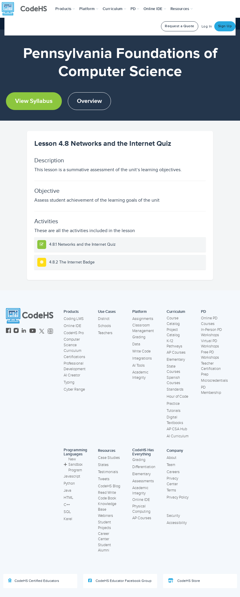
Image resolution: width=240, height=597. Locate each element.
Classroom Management (143, 328)
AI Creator (72, 375)
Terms (171, 490)
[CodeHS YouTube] (32, 331)
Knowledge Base (107, 506)
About (171, 457)
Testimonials (108, 472)
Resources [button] (181, 9)
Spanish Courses (173, 380)
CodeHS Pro (74, 333)
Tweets (103, 479)
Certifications (74, 357)
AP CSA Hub (177, 429)
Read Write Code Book (107, 495)
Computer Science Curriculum (72, 345)
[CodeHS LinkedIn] (23, 331)
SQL (67, 511)
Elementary (176, 359)
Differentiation (143, 467)
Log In (207, 26)
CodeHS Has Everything (143, 452)
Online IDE (72, 325)
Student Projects (104, 525)
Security (173, 515)
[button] (65, 9)
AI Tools (138, 365)
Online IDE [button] (155, 9)
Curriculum (176, 312)
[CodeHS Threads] (50, 331)
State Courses (173, 369)
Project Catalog (173, 332)
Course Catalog (173, 321)
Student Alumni (104, 548)
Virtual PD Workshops (210, 344)
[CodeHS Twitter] (42, 331)
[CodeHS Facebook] (8, 331)
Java (67, 490)
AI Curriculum (178, 436)
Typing (69, 382)
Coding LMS (74, 318)
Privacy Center (172, 481)
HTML (68, 497)
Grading (138, 337)
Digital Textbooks (175, 420)
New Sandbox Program (73, 465)
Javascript (72, 476)
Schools (104, 325)
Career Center (103, 536)
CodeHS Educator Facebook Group (120, 580)
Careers (173, 472)
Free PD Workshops (210, 355)
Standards (175, 389)
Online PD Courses (209, 321)
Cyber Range (74, 389)
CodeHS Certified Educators (33, 580)
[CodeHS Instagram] (16, 331)
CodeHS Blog (109, 486)
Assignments (142, 318)
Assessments (143, 481)
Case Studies (109, 457)
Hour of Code (177, 396)
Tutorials (174, 410)
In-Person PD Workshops (211, 332)
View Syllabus (34, 101)
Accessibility (177, 522)
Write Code (141, 351)
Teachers (105, 333)
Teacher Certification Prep (211, 369)
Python (69, 483)
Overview (89, 101)
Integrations (142, 358)
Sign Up (225, 26)
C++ (67, 504)
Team (171, 464)
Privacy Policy (178, 497)
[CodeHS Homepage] (26, 9)
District (103, 318)
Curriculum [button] (114, 9)
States (103, 464)
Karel (68, 519)
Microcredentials (214, 380)
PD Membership (211, 390)
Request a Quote (179, 26)
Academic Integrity (140, 375)
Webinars (105, 515)
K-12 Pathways (174, 344)
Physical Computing (141, 509)
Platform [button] (89, 9)
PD (203, 312)
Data (136, 344)
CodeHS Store (184, 580)
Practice (173, 403)
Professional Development (75, 366)
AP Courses (176, 352)
